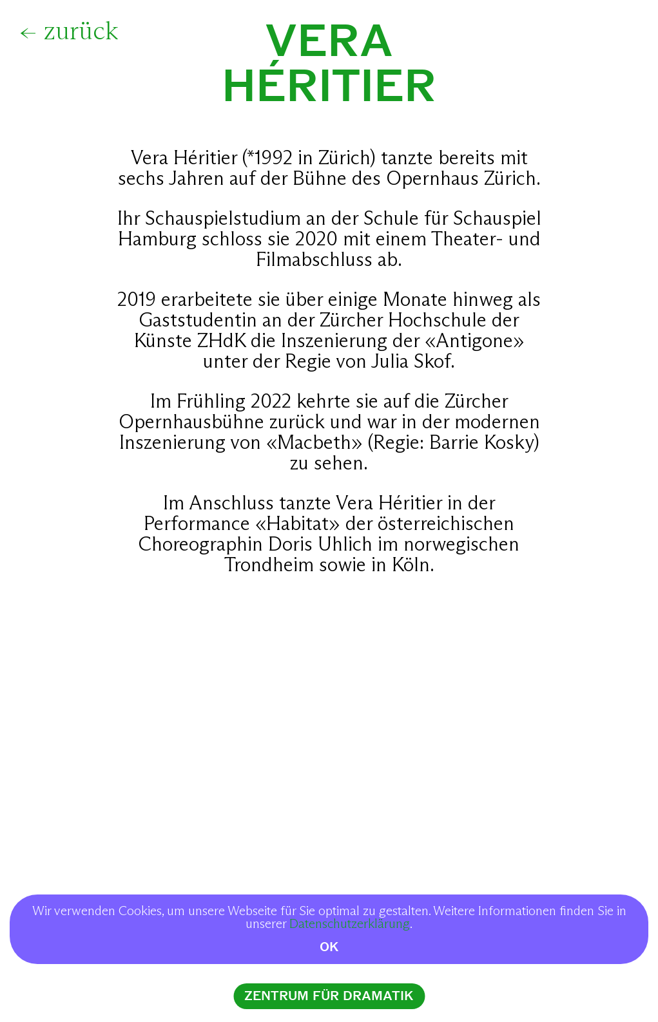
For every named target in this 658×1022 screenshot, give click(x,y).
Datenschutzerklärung (349, 924)
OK (329, 947)
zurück (81, 32)
